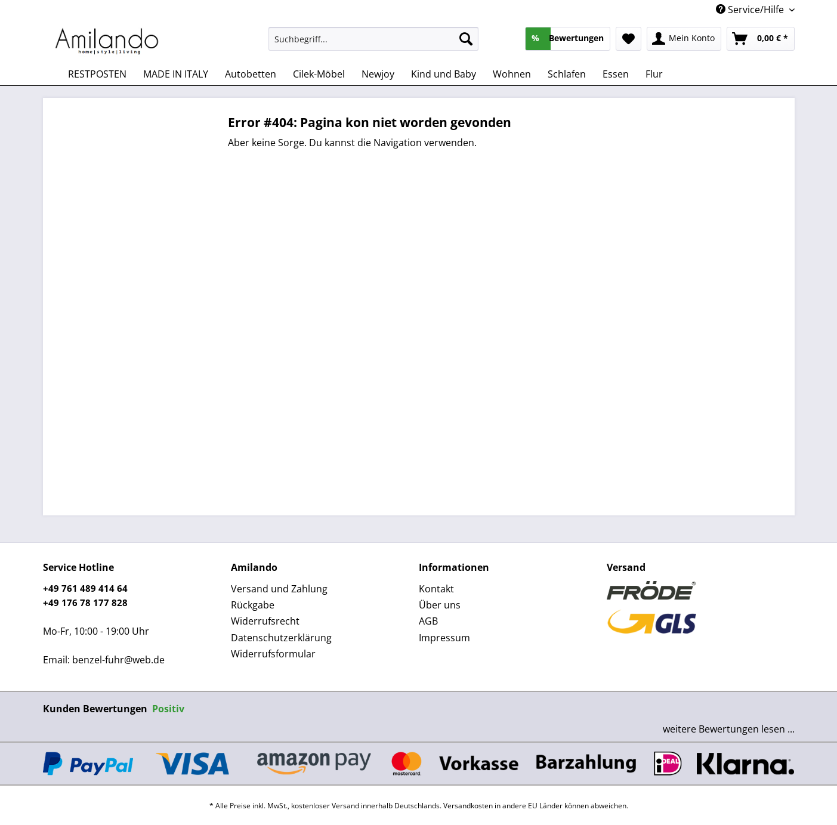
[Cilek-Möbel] (319, 74)
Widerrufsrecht (265, 621)
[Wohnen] (511, 74)
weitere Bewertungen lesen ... (729, 729)
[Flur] (654, 74)
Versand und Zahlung (279, 588)
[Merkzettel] (628, 39)
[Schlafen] (566, 74)
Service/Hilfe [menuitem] (751, 9)
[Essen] (615, 74)
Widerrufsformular (273, 653)
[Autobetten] (251, 74)
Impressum (444, 637)
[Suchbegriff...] (373, 39)
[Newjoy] (378, 74)
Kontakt (436, 588)
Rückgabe (252, 604)
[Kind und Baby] (443, 74)
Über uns (440, 604)
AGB (428, 621)
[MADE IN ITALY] (176, 74)
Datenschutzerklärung (281, 637)
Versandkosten (468, 806)
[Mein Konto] (684, 39)
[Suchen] (465, 39)
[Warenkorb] (761, 39)
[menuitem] (373, 44)
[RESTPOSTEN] (97, 74)
